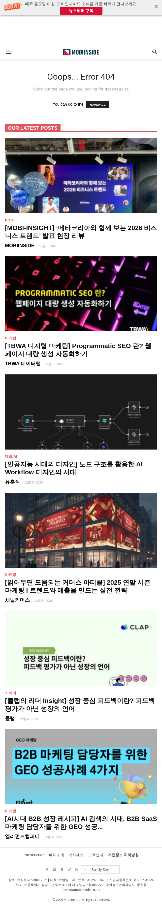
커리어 (10, 693)
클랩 (10, 718)
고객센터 (95, 854)
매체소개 (56, 854)
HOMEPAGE (97, 104)
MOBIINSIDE (19, 245)
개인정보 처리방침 (123, 854)
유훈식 (12, 482)
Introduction (34, 854)
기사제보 (76, 854)
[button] (81, 7)
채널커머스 (17, 600)
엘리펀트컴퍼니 (22, 836)
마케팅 (10, 338)
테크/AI (11, 456)
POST (10, 220)
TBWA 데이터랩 (23, 363)
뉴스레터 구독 (81, 10)
